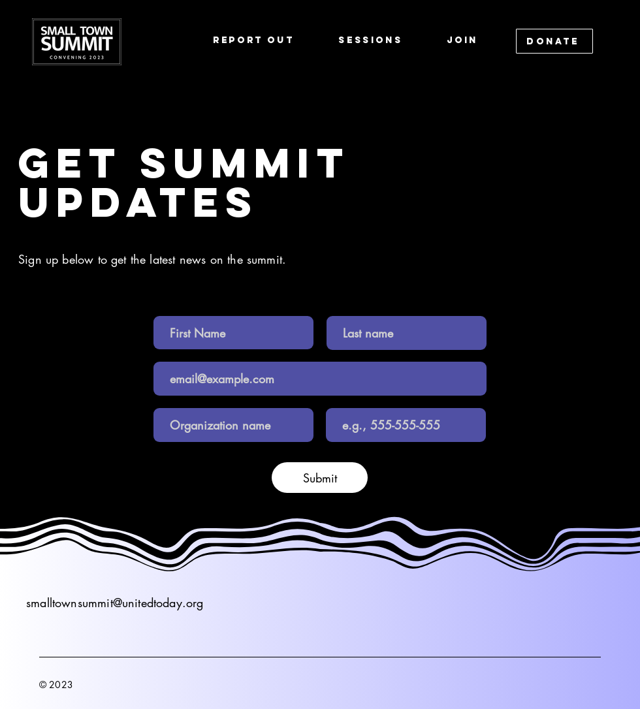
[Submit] (320, 477)
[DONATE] (554, 41)
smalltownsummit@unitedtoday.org (115, 602)
